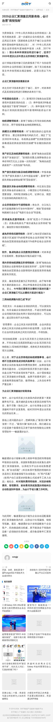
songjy (15, 557)
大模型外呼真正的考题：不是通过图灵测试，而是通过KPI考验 (39, 696)
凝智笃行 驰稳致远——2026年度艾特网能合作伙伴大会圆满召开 (39, 608)
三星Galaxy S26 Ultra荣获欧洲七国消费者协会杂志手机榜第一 (14, 608)
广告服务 (22, 712)
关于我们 (14, 712)
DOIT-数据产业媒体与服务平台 (26, 3)
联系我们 (38, 712)
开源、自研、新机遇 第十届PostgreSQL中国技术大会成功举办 (13, 573)
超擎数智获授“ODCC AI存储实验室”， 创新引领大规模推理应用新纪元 (14, 637)
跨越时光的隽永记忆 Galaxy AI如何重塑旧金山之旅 (39, 666)
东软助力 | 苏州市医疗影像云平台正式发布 (40, 571)
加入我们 (30, 712)
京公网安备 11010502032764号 (34, 718)
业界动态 (39, 10)
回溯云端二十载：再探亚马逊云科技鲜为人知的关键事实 (14, 696)
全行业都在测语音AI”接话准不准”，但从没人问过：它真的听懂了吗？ (14, 666)
